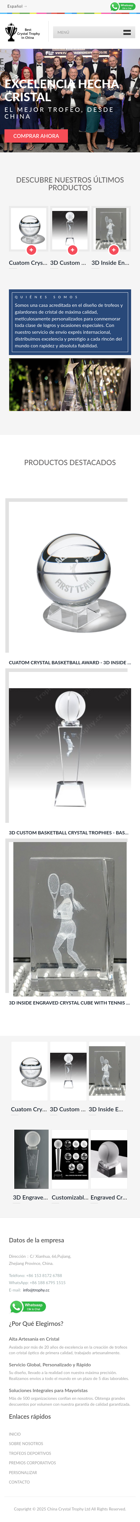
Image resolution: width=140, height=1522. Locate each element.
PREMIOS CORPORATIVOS (32, 1463)
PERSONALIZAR (23, 1473)
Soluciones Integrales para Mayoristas (48, 1391)
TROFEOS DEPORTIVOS (30, 1454)
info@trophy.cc (36, 1290)
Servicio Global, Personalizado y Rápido (50, 1365)
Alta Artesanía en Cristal (34, 1339)
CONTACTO (19, 1482)
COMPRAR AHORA (36, 136)
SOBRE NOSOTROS (26, 1444)
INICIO (15, 1434)
